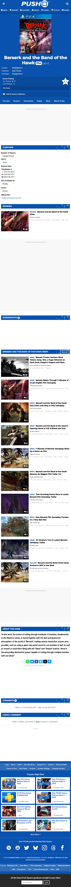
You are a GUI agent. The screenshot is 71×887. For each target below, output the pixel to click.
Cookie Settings (44, 769)
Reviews (17, 101)
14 (25, 489)
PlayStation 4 (17, 68)
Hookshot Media (14, 858)
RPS (57, 869)
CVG (52, 869)
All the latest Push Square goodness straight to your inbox (35, 878)
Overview (6, 101)
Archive (32, 769)
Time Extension (36, 866)
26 (25, 229)
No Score (6, 88)
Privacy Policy (61, 765)
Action (5, 162)
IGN (13, 869)
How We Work (29, 765)
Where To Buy (59, 101)
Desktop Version (58, 769)
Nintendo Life (12, 866)
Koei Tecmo (16, 71)
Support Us (41, 765)
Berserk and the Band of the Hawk (35, 60)
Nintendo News (64, 866)
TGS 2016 (49, 571)
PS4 (62, 220)
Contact (51, 765)
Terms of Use (12, 769)
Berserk (5, 191)
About (13, 765)
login (38, 721)
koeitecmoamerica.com (11, 198)
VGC (29, 869)
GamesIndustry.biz (41, 869)
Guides (39, 101)
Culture (48, 368)
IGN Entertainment (33, 858)
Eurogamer (21, 869)
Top (6, 765)
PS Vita (5, 184)
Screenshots (28, 101)
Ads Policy (23, 769)
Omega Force (17, 74)
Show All (65, 352)
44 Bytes (51, 858)
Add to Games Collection (14, 94)
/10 (14, 81)
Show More (35, 834)
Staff (20, 765)
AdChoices (58, 858)
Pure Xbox (24, 866)
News (48, 101)
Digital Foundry (50, 866)
